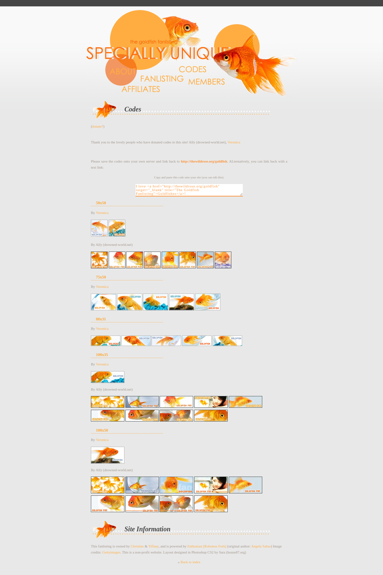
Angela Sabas (261, 546)
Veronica (233, 142)
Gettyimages (111, 552)
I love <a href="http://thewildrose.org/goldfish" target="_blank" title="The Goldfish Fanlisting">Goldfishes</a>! (189, 190)
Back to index (190, 562)
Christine (137, 546)
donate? (97, 126)
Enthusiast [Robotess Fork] (206, 546)
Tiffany (153, 546)
